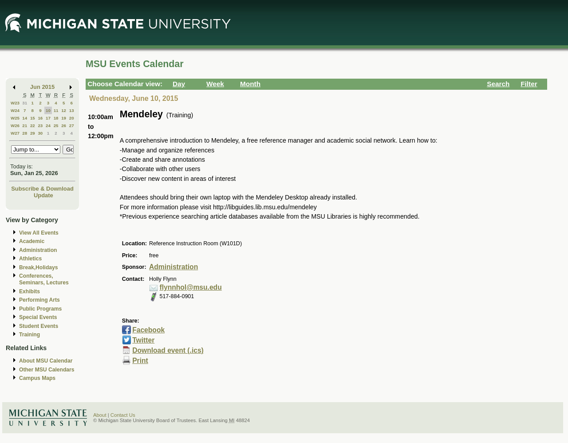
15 (32, 118)
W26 (15, 125)
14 (24, 118)
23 (40, 125)
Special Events (38, 317)
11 (56, 110)
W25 (15, 118)
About (99, 415)
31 (24, 102)
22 (32, 125)
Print (140, 360)
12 (63, 110)
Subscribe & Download (42, 188)
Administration (38, 250)
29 (32, 133)
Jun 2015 (42, 87)
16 (40, 118)
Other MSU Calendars (47, 370)
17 (48, 118)
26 (63, 125)
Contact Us (122, 415)
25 (56, 125)
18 (56, 118)
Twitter (143, 340)
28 (24, 133)
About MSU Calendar (45, 361)
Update (43, 195)
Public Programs (40, 309)
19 (63, 118)
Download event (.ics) (168, 350)
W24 (15, 110)
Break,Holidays (38, 267)
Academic (31, 241)
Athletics (30, 258)
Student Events (38, 326)
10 (48, 110)
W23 (15, 102)
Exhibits (29, 291)
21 (24, 125)
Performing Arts (39, 300)
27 (71, 125)
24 (48, 125)
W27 (15, 133)
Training (29, 334)
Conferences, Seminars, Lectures (44, 279)
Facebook (148, 330)
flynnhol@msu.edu (190, 287)
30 (40, 133)
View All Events (39, 233)
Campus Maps (37, 378)
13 (71, 110)
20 (71, 118)
